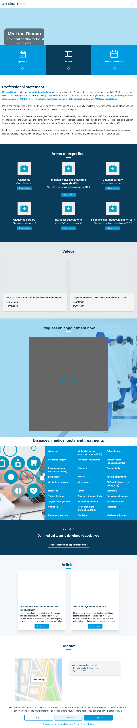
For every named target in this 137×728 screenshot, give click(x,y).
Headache (53, 490)
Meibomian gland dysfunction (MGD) (86, 508)
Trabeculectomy (56, 496)
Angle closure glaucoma (59, 501)
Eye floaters (54, 477)
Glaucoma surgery (57, 459)
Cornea (80, 490)
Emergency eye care (58, 515)
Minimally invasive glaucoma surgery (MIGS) (89, 453)
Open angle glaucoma (117, 496)
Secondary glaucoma (87, 501)
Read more (24, 188)
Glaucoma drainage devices (90, 496)
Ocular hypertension (58, 482)
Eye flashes (82, 515)
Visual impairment (115, 501)
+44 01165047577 (84, 671)
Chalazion (53, 507)
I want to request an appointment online (69, 544)
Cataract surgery (115, 451)
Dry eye (81, 477)
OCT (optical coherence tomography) (118, 484)
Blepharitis (112, 490)
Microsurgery (83, 482)
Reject (39, 717)
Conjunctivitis (113, 468)
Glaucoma (53, 451)
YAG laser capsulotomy (88, 459)
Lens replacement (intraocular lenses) (57, 470)
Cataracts (82, 468)
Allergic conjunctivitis (117, 477)
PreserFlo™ (112, 507)
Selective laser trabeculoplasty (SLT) (117, 461)
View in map (39, 679)
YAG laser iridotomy (116, 515)
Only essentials (68, 717)
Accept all (98, 717)
